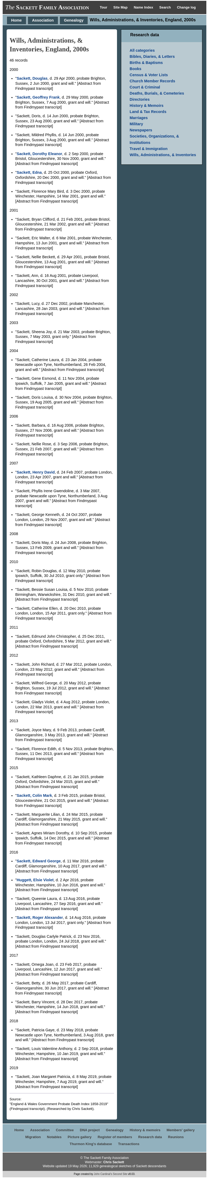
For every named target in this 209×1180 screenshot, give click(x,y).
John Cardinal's (103, 1174)
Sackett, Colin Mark (34, 795)
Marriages (139, 118)
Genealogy (74, 20)
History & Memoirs (147, 105)
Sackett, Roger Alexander (40, 917)
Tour (104, 7)
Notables (54, 1137)
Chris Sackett (113, 1162)
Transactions (128, 1144)
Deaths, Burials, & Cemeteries (157, 93)
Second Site (120, 1174)
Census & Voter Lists (149, 75)
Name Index (144, 7)
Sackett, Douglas (32, 78)
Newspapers (141, 130)
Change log (186, 7)
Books (135, 69)
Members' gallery (180, 1130)
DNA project (90, 1130)
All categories (142, 50)
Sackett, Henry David (36, 472)
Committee (65, 1130)
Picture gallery (80, 1137)
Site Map (120, 7)
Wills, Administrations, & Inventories (163, 155)
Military (136, 124)
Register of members (115, 1137)
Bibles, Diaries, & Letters (152, 56)
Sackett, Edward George (39, 861)
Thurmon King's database (91, 1144)
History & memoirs (145, 1130)
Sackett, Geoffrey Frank (38, 97)
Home (16, 20)
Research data (150, 1137)
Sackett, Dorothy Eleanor (39, 154)
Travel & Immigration (149, 149)
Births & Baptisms (146, 62)
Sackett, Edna (29, 172)
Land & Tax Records (148, 112)
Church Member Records (152, 81)
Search (165, 7)
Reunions (176, 1137)
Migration (33, 1137)
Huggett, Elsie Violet (35, 880)
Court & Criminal (145, 87)
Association (43, 20)
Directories (140, 99)
